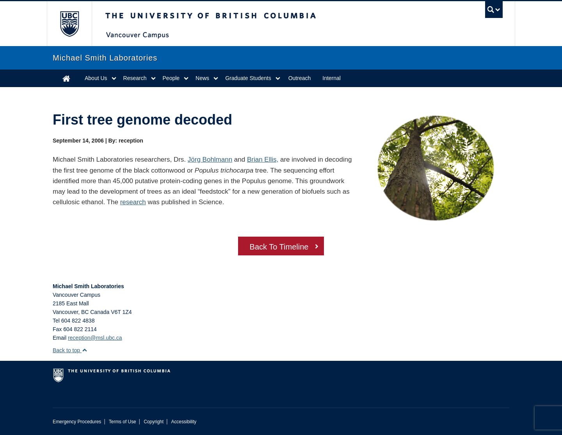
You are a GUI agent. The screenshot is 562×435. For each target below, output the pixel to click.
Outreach (299, 78)
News (202, 78)
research (133, 202)
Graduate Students (248, 78)
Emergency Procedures (77, 421)
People (171, 78)
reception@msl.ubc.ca (95, 338)
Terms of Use (122, 421)
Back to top (70, 350)
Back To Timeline (279, 246)
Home (66, 78)
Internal (331, 78)
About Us (96, 78)
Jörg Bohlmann (210, 159)
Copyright (154, 421)
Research (135, 78)
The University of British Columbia (69, 23)
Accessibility (183, 421)
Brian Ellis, (262, 159)
